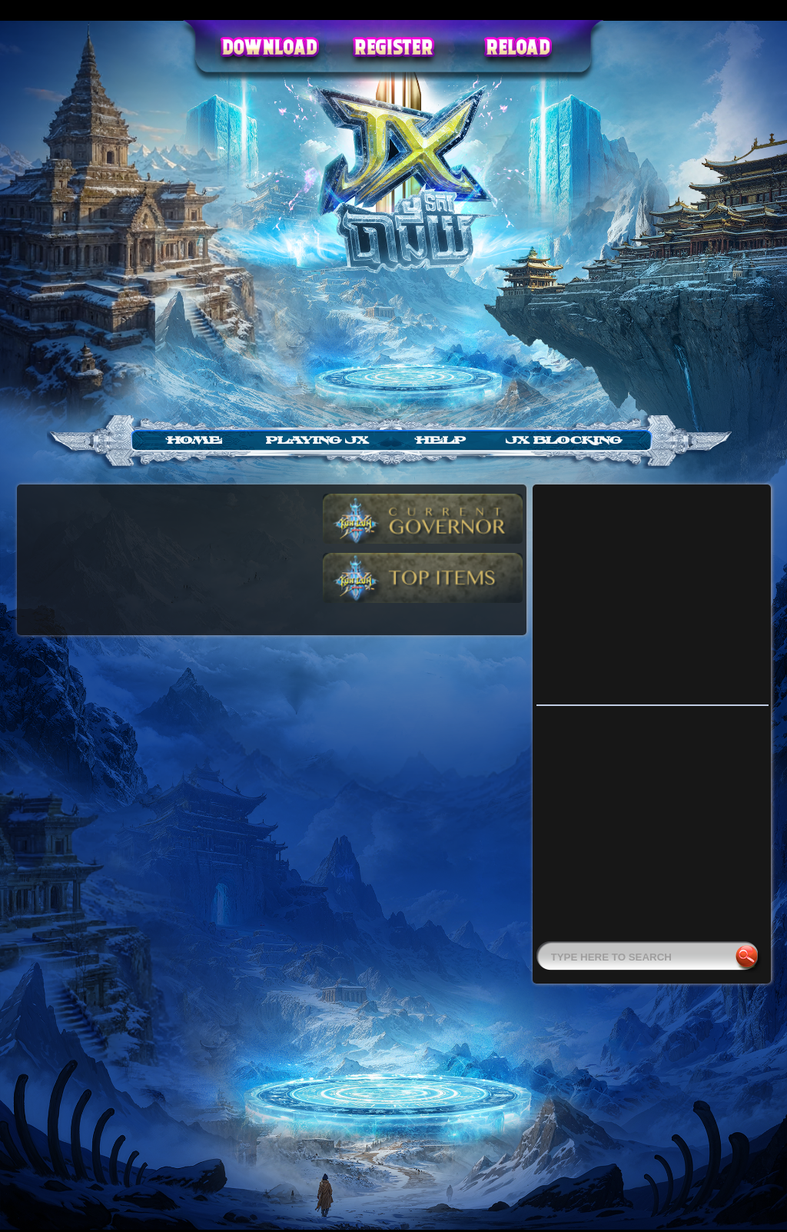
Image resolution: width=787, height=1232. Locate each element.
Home (194, 440)
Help (441, 440)
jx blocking (564, 440)
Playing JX (317, 440)
